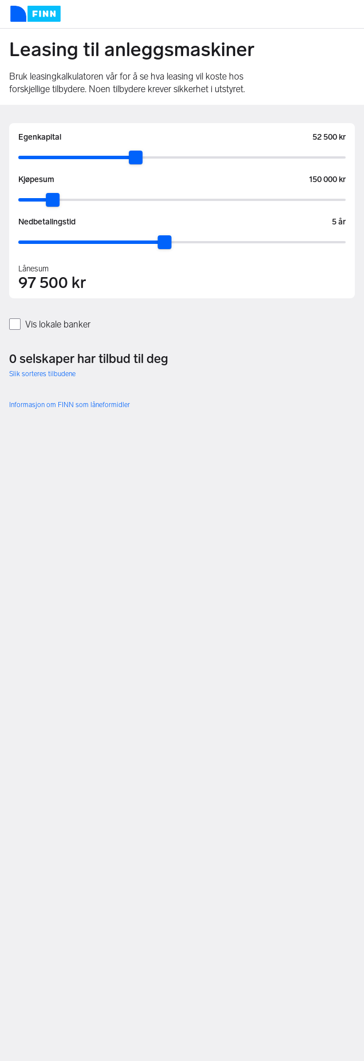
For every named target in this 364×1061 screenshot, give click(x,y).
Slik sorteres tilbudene (42, 374)
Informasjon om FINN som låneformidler (69, 405)
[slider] (136, 157)
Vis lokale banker (57, 324)
